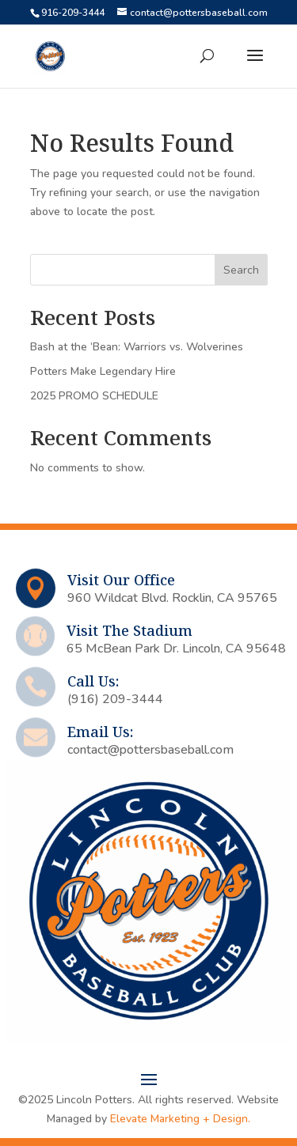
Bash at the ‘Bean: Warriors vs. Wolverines (136, 346)
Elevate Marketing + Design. (180, 1118)
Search (241, 270)
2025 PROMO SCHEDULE (94, 395)
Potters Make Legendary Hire (103, 371)
